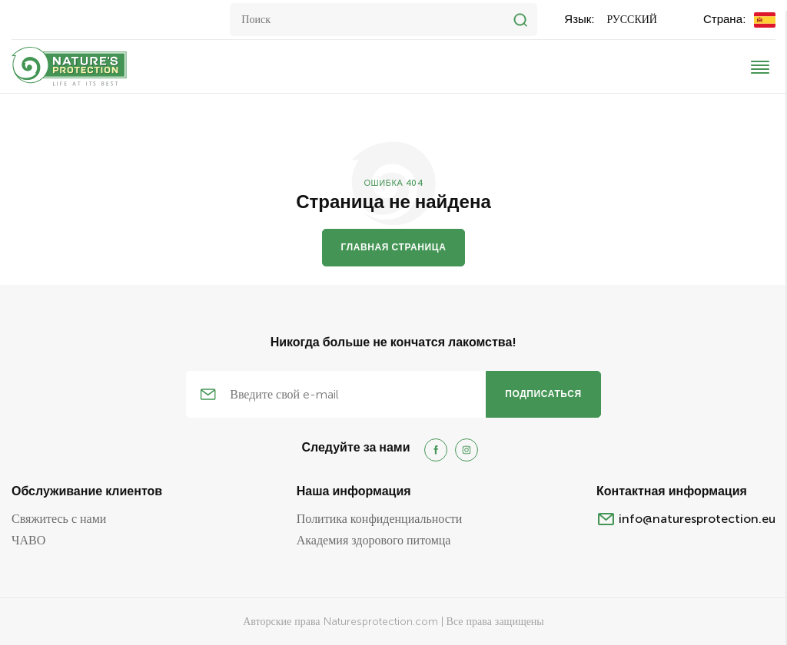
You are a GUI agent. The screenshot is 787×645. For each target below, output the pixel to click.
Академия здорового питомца (374, 540)
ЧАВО (28, 540)
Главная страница (394, 247)
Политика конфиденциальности (380, 518)
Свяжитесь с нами (59, 518)
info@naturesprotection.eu (697, 518)
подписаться (543, 394)
